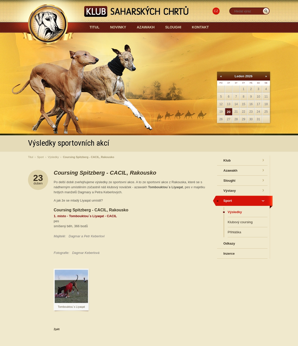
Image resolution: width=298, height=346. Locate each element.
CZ (216, 11)
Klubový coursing (240, 222)
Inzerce (229, 253)
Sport (40, 157)
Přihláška (234, 232)
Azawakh (146, 27)
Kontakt (200, 27)
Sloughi (173, 27)
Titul (95, 27)
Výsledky (53, 157)
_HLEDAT (266, 11)
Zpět (56, 329)
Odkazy (229, 243)
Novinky (118, 27)
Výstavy (229, 191)
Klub (227, 160)
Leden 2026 (244, 76)
